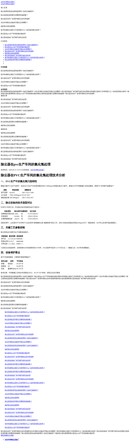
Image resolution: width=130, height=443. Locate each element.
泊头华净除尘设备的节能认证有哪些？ (18, 49)
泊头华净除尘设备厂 (8, 2)
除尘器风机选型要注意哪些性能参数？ (18, 59)
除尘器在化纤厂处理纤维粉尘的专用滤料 (19, 51)
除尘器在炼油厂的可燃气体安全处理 (17, 55)
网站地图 (4, 435)
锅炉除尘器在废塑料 (12, 53)
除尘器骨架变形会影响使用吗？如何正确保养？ (21, 45)
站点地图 (10, 435)
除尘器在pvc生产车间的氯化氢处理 (17, 47)
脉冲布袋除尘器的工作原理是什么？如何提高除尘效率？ (25, 57)
